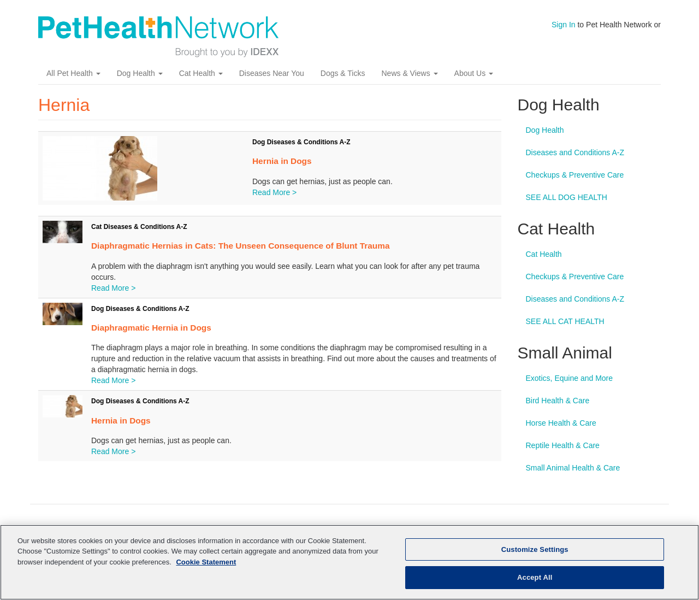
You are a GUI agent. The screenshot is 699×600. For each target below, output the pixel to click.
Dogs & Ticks (343, 73)
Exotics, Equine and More (569, 378)
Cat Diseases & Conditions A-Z (139, 227)
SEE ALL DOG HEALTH (566, 197)
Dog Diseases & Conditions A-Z (301, 142)
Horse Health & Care (561, 423)
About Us (473, 73)
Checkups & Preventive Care (575, 175)
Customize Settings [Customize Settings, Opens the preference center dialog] (534, 549)
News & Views (409, 73)
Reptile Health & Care (563, 446)
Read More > (274, 193)
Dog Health (140, 73)
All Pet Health (73, 73)
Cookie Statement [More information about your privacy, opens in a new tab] (206, 562)
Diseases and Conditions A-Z (575, 153)
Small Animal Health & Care (573, 468)
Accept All (534, 577)
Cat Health (201, 73)
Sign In (564, 24)
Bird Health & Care (558, 401)
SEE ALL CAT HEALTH (565, 321)
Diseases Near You (271, 73)
